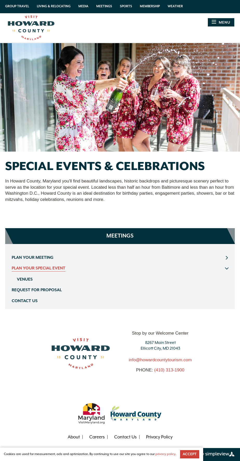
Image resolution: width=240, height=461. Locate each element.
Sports (126, 6)
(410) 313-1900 (169, 370)
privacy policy (165, 454)
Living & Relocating (54, 6)
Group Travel (17, 6)
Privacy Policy (159, 437)
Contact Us (125, 437)
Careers (97, 437)
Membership (150, 6)
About (74, 437)
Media (83, 6)
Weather (175, 6)
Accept (190, 454)
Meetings (104, 6)
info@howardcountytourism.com (160, 359)
